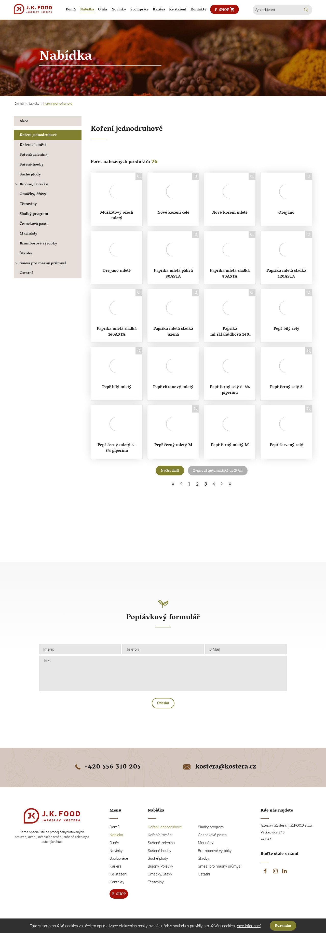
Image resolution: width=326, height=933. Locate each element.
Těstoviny (28, 204)
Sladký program (34, 214)
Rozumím (283, 926)
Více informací (249, 925)
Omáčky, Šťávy (33, 194)
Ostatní (26, 273)
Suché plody (30, 174)
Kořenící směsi (33, 145)
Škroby (26, 253)
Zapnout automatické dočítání (217, 471)
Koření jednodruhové (38, 135)
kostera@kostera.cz (219, 767)
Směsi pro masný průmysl (40, 263)
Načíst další (170, 471)
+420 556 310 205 (107, 767)
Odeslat (163, 703)
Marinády (28, 233)
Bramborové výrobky (38, 243)
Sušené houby (32, 164)
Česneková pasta (34, 224)
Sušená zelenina (33, 155)
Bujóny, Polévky (31, 184)
